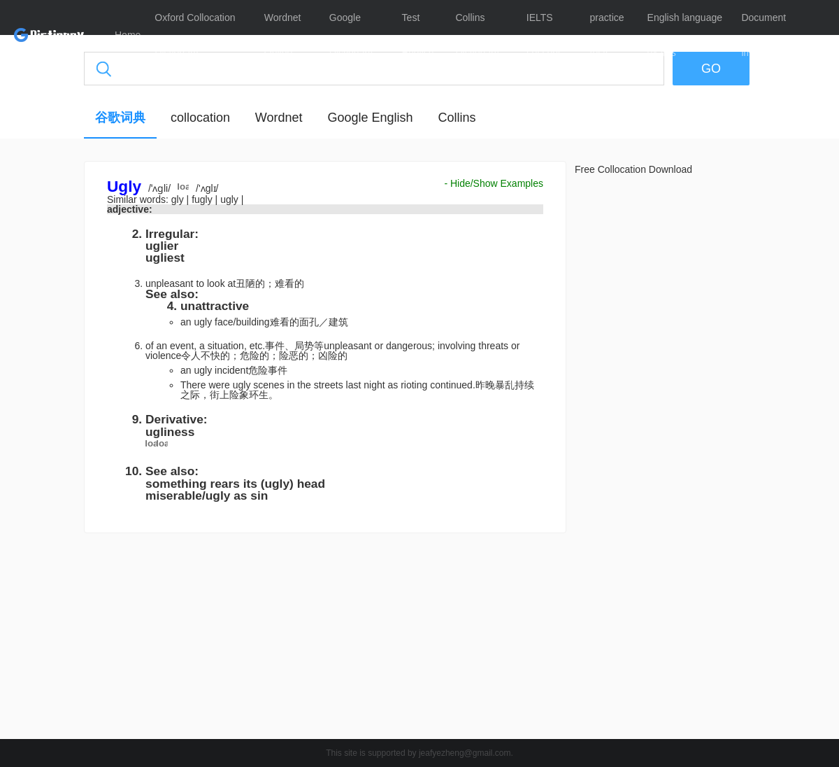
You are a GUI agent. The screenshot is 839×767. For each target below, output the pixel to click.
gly (179, 199)
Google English (370, 118)
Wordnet (279, 118)
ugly (230, 199)
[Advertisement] (325, 640)
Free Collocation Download (633, 169)
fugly (203, 199)
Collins (456, 118)
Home (128, 35)
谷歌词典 (120, 118)
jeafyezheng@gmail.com (465, 753)
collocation (200, 118)
